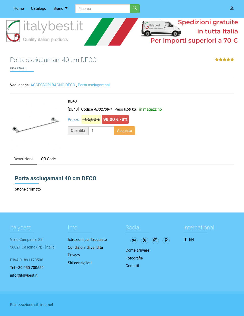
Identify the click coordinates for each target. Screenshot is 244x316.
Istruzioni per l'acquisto (87, 239)
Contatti (132, 266)
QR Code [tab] (48, 159)
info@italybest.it (23, 275)
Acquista (124, 130)
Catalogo (38, 8)
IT (185, 239)
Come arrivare (137, 250)
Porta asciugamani (94, 85)
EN (191, 239)
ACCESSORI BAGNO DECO (52, 85)
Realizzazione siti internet (31, 304)
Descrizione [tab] (23, 159)
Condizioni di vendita (85, 247)
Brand (60, 8)
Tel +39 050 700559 (27, 267)
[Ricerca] (102, 8)
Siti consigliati (80, 263)
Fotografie (134, 258)
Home (19, 8)
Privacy (74, 255)
